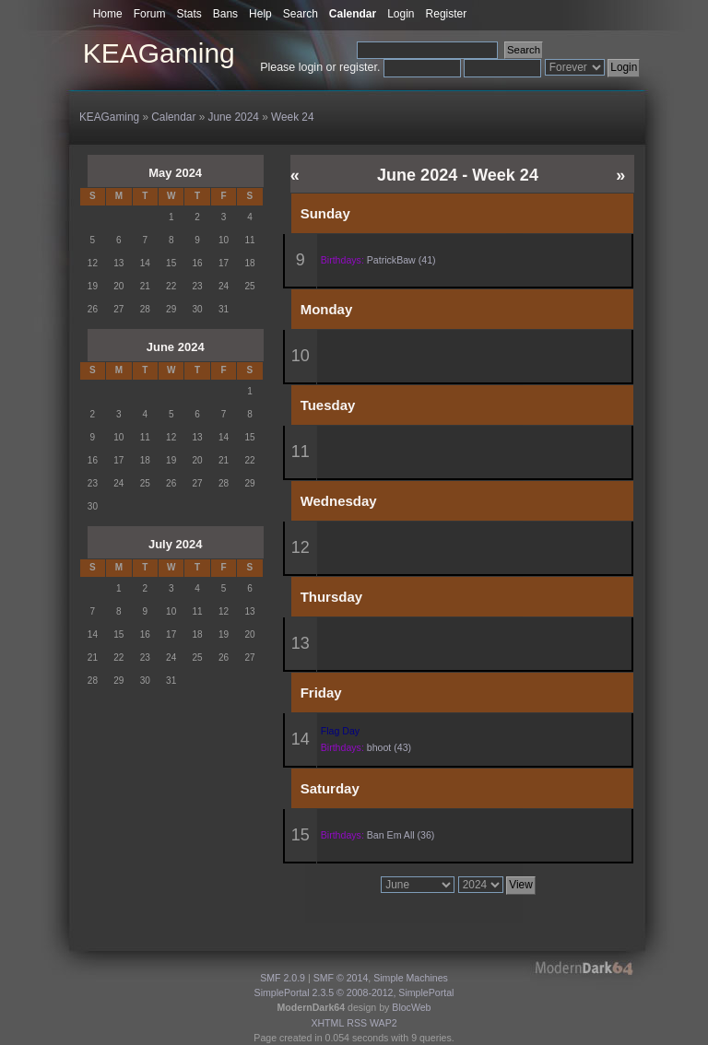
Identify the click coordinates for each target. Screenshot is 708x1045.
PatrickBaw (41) (401, 259)
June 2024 (176, 347)
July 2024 (175, 544)
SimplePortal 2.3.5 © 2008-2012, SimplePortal (354, 992)
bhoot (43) (389, 747)
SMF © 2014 (341, 977)
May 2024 (175, 173)
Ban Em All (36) (401, 834)
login (311, 67)
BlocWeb (411, 1007)
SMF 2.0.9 (282, 977)
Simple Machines (410, 977)
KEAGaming (159, 53)
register (358, 67)
